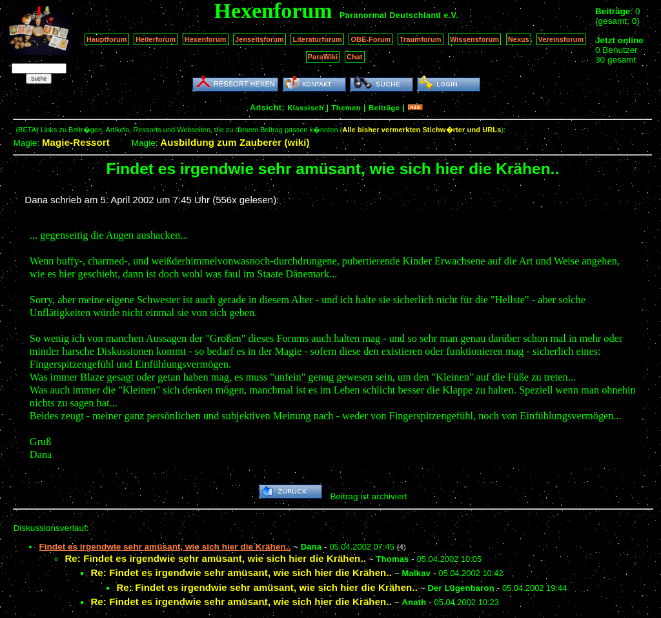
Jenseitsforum (259, 39)
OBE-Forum (371, 39)
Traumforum (421, 39)
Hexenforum (206, 39)
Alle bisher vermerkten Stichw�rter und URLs (421, 130)
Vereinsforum (561, 39)
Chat (355, 57)
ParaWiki (323, 57)
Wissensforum (474, 39)
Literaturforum (316, 39)
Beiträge (384, 108)
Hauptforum (106, 39)
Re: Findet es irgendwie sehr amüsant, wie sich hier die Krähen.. (215, 558)
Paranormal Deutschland (391, 15)
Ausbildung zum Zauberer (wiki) (234, 142)
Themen (346, 108)
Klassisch (305, 108)
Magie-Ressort (76, 142)
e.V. (450, 15)
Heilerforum (156, 39)
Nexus (518, 39)
